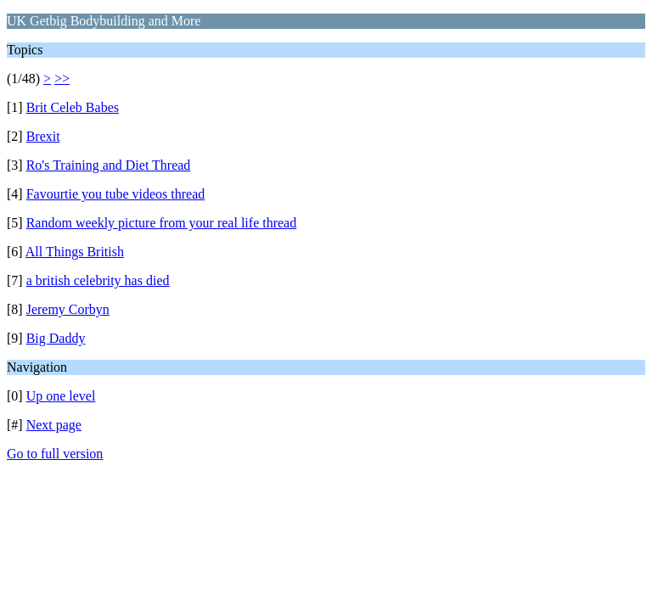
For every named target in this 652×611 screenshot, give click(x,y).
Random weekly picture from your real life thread (161, 223)
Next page (54, 425)
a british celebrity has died (98, 280)
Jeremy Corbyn (68, 309)
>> (62, 78)
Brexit (43, 136)
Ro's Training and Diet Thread (108, 165)
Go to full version (55, 453)
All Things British (74, 251)
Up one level (61, 396)
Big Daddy (56, 338)
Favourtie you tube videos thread (115, 194)
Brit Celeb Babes (72, 107)
